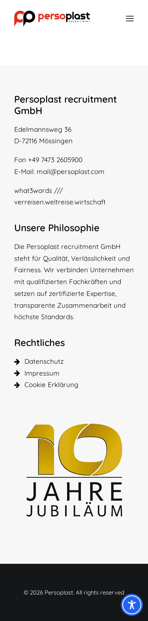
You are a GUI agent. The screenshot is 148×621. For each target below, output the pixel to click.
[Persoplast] (52, 18)
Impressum (42, 373)
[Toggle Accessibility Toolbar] (132, 605)
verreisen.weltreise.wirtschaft (60, 202)
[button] (130, 18)
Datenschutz (44, 361)
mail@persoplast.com (71, 171)
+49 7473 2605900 (55, 159)
